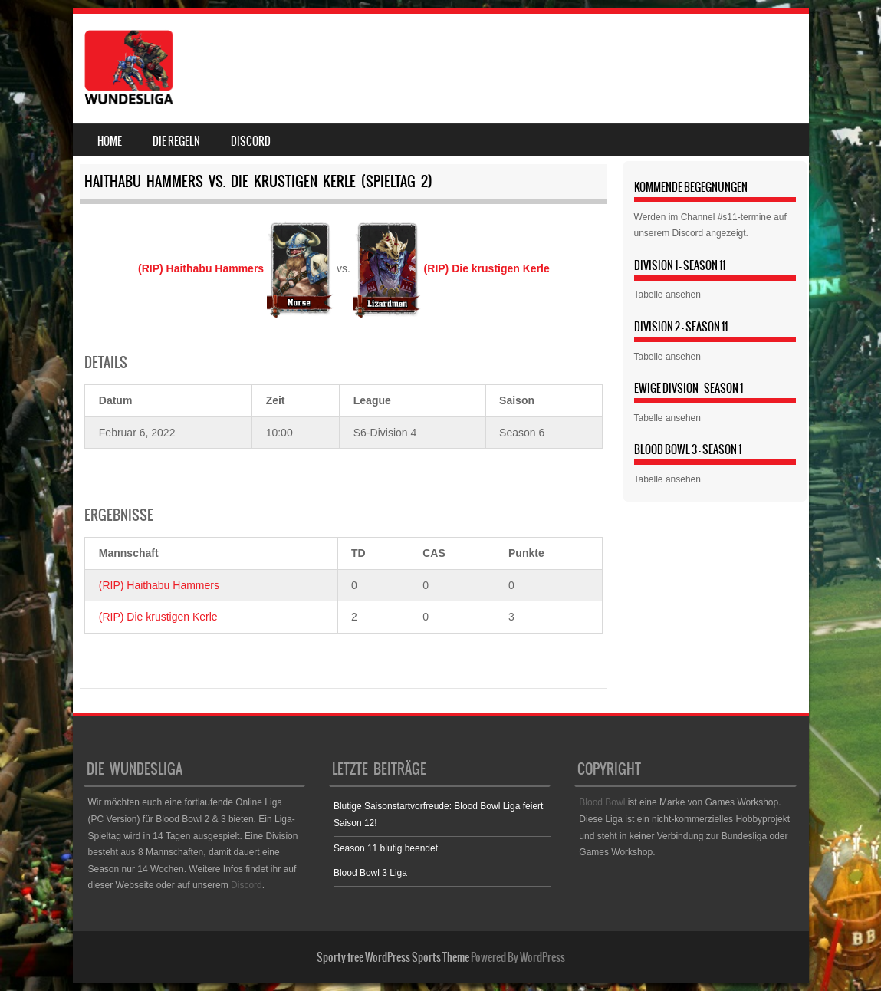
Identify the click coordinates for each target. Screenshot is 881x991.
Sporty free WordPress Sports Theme (393, 957)
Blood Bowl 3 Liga (370, 873)
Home (109, 141)
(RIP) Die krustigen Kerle (158, 617)
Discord (251, 141)
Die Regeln (176, 141)
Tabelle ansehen (667, 294)
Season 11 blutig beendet (386, 848)
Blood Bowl (602, 802)
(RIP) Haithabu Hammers (159, 585)
